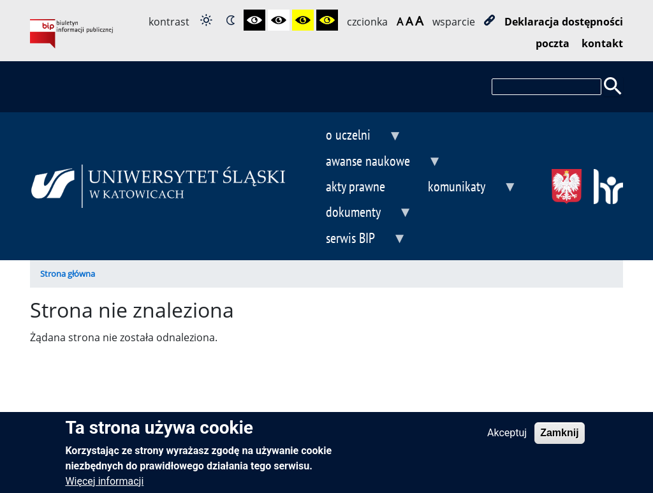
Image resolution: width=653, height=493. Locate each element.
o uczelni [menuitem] (353, 136)
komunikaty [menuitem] (461, 188)
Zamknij (559, 439)
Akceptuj (507, 439)
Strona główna (67, 273)
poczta (552, 43)
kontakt (602, 43)
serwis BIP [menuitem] (355, 239)
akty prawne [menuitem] (355, 186)
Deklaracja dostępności (563, 22)
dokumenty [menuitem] (358, 213)
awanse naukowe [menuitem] (373, 162)
